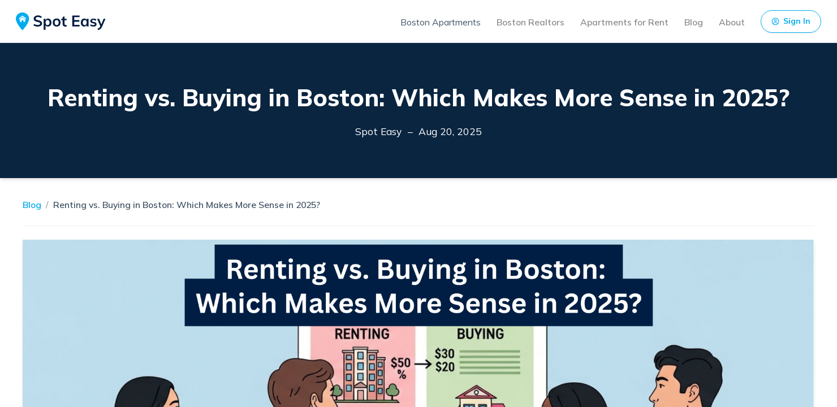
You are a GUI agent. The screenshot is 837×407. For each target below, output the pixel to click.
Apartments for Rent (624, 22)
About (732, 22)
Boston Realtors (530, 22)
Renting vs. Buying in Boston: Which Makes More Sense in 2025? (186, 204)
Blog (693, 22)
